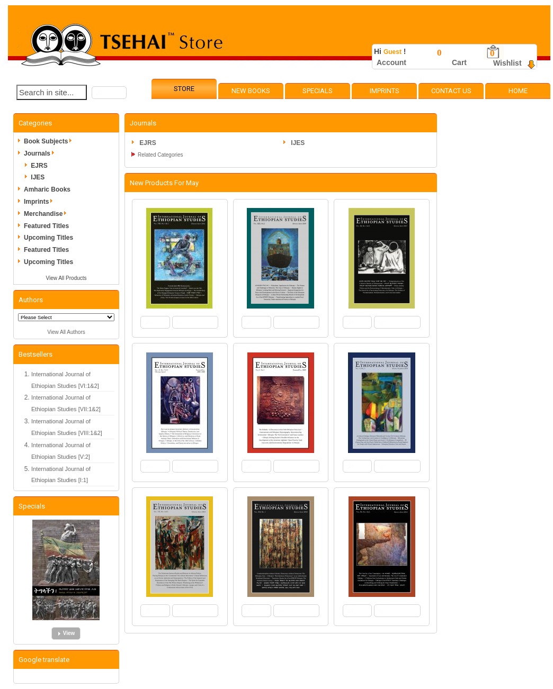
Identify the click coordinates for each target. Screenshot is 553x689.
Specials (317, 91)
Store (184, 89)
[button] (109, 92)
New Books (250, 91)
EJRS (39, 165)
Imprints (384, 91)
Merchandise (47, 213)
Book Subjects (49, 141)
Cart (459, 62)
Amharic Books (47, 189)
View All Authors (66, 332)
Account (391, 62)
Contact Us (451, 91)
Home (518, 91)
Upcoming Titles (48, 237)
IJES (37, 177)
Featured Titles (46, 226)
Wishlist (507, 63)
